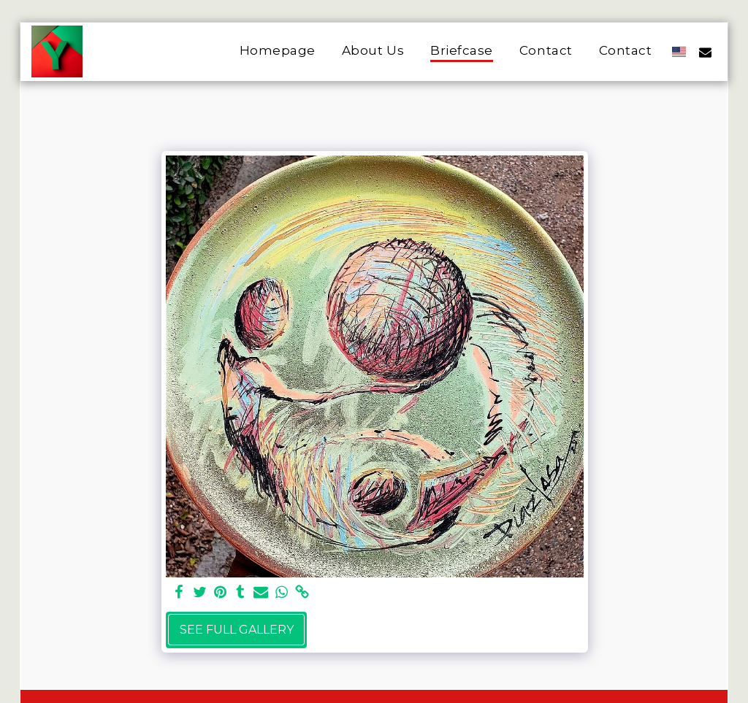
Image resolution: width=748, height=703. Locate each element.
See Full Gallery (237, 630)
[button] (705, 51)
